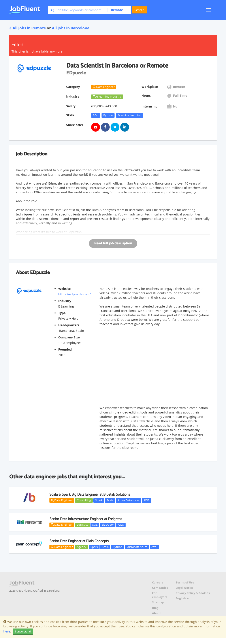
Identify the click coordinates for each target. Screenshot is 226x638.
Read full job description (113, 243)
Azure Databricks (128, 500)
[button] (116, 10)
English (182, 598)
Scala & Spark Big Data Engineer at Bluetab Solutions (89, 494)
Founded (65, 349)
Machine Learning (129, 115)
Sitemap (158, 602)
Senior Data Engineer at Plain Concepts (79, 541)
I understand (23, 631)
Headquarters (68, 325)
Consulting (84, 500)
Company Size (69, 337)
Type (62, 313)
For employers (159, 595)
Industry (64, 301)
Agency (81, 547)
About (156, 613)
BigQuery (108, 525)
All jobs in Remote (27, 27)
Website (64, 289)
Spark (99, 500)
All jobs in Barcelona (70, 27)
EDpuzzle (40, 273)
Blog (155, 608)
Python (108, 115)
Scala (110, 500)
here (6, 631)
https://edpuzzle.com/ (74, 294)
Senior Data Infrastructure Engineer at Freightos (85, 519)
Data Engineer (62, 500)
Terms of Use (185, 582)
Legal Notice (185, 588)
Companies (160, 588)
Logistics (82, 525)
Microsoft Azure (136, 547)
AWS (146, 500)
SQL (95, 115)
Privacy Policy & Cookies (193, 593)
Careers (157, 582)
